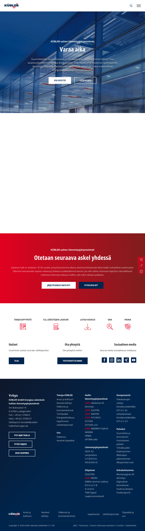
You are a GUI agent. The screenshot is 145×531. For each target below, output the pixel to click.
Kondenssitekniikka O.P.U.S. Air (126, 408)
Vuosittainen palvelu (123, 442)
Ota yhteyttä (60, 80)
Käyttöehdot (131, 525)
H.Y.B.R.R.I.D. (91, 458)
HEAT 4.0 (89, 451)
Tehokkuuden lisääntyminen (123, 449)
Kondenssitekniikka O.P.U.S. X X (126, 419)
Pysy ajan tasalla (22, 435)
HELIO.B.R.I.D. (91, 462)
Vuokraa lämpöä (125, 489)
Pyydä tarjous (20, 444)
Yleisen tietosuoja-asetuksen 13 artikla (107, 525)
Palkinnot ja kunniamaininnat (65, 408)
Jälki (75, 525)
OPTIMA (91, 439)
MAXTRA (92, 414)
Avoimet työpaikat (65, 440)
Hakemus (61, 436)
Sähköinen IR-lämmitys (94, 405)
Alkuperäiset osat (125, 462)
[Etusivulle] (11, 5)
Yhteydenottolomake (72, 360)
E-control (89, 489)
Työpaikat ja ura (128, 514)
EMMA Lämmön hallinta (96, 481)
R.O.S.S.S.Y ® (91, 485)
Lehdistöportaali (65, 424)
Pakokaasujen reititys (123, 401)
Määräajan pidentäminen (123, 457)
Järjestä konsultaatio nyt (58, 285)
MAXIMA (89, 432)
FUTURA (89, 421)
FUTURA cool (91, 424)
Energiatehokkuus (65, 417)
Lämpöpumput (124, 414)
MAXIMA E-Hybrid (96, 428)
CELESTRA (90, 474)
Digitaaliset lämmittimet (123, 483)
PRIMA (88, 435)
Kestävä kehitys (64, 403)
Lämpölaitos (91, 455)
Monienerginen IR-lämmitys (126, 476)
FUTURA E (93, 417)
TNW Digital (90, 492)
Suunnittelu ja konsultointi (123, 435)
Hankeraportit (123, 492)
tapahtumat (62, 421)
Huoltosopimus (22, 453)
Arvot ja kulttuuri (65, 399)
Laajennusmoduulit (94, 496)
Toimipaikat (62, 414)
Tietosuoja (83, 525)
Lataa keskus (85, 80)
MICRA (91, 478)
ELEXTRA (92, 410)
